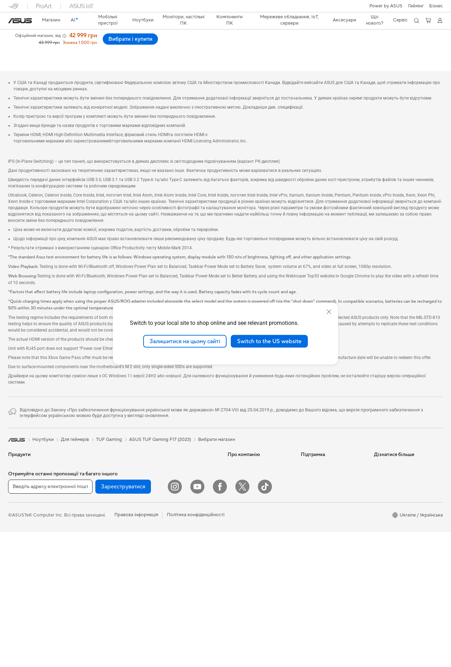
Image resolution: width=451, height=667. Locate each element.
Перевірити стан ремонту (328, 491)
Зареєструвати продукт (326, 481)
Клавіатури (165, 530)
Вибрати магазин (216, 424)
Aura (379, 534)
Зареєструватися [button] (123, 621)
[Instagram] (175, 622)
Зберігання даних (99, 544)
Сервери (163, 476)
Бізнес (436, 6)
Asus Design (386, 460)
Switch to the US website (269, 341)
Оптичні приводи (99, 534)
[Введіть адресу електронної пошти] (50, 621)
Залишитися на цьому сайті (185, 341)
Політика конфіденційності (195, 650)
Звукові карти (96, 523)
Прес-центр (240, 481)
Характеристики (48, 48)
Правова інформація (136, 650)
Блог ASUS (386, 502)
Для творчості (23, 503)
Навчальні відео (318, 502)
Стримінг (163, 561)
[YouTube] (197, 622)
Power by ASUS (385, 6)
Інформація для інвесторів (256, 470)
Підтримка (133, 48)
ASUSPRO (385, 470)
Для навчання (22, 513)
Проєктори (20, 566)
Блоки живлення (99, 513)
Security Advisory (319, 534)
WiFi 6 (87, 582)
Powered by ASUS (393, 481)
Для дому (18, 482)
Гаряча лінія (313, 460)
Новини (236, 460)
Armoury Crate (389, 523)
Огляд (14, 48)
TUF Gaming (109, 424)
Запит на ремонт (318, 470)
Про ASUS (239, 449)
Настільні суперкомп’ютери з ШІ (184, 505)
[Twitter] (242, 622)
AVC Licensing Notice (396, 491)
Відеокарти (93, 481)
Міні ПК (89, 449)
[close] (329, 311)
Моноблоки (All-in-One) (33, 577)
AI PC (380, 449)
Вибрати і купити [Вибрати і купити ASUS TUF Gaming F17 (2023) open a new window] (415, 42)
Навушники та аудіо (174, 551)
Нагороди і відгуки (93, 48)
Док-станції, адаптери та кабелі (179, 585)
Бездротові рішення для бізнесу (178, 489)
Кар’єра (236, 491)
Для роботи (21, 492)
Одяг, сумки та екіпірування (182, 572)
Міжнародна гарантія (323, 512)
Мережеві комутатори (177, 465)
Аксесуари (20, 534)
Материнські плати (101, 471)
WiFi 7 (87, 572)
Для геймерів (22, 524)
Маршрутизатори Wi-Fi (106, 593)
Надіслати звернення (323, 449)
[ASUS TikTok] (265, 622)
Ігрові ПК (18, 587)
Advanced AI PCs (392, 512)
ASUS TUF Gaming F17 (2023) (55, 36)
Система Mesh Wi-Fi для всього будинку (179, 452)
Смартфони (20, 460)
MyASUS (310, 523)
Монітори (18, 556)
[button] (416, 6)
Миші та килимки (171, 540)
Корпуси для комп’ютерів (108, 492)
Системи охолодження (105, 502)
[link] (20, 20)
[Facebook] (220, 622)
